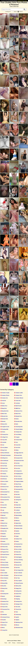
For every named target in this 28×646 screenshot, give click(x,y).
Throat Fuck (18, 609)
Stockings (4, 598)
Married (3, 515)
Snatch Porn (18, 593)
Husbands (18, 497)
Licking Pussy (5, 512)
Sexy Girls (4, 580)
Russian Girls (19, 564)
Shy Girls (4, 585)
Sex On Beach (5, 575)
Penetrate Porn (19, 544)
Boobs (17, 418)
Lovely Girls (18, 512)
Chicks (3, 431)
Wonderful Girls (19, 627)
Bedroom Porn (19, 411)
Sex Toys (18, 578)
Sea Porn (18, 567)
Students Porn (5, 601)
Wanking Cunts (19, 622)
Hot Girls (18, 494)
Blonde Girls (5, 416)
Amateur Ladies (19, 392)
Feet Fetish (4, 465)
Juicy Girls (4, 504)
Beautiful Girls (5, 411)
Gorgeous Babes (19, 481)
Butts (17, 424)
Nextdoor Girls (19, 528)
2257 (10, 642)
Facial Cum (4, 463)
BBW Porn (18, 408)
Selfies (3, 570)
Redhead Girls (5, 564)
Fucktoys (4, 473)
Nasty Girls (4, 525)
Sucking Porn (19, 601)
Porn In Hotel (19, 549)
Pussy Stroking (19, 559)
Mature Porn (5, 518)
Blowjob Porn (19, 416)
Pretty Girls (18, 551)
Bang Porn (4, 408)
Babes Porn (4, 405)
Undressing (18, 614)
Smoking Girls (5, 593)
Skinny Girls (18, 585)
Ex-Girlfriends (5, 460)
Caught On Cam (5, 426)
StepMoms (18, 596)
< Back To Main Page (14, 6)
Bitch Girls (4, 413)
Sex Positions (5, 578)
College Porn (5, 437)
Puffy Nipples (19, 557)
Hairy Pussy (18, 484)
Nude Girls (4, 531)
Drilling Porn (5, 457)
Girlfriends (4, 478)
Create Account (20, 0)
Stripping (18, 598)
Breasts (3, 421)
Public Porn (4, 557)
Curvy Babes (5, 447)
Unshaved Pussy (6, 617)
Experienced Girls (20, 460)
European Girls (19, 457)
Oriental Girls (5, 538)
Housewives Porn (6, 497)
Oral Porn (18, 533)
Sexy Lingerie (19, 580)
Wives (3, 627)
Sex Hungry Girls (19, 570)
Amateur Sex (5, 397)
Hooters (17, 491)
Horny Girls (4, 494)
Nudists (17, 531)
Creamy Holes (19, 439)
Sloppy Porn (18, 588)
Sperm (3, 596)
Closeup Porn (5, 434)
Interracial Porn (5, 499)
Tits (3, 611)
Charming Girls (19, 426)
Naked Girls (18, 523)
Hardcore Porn (5, 486)
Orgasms (4, 536)
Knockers (4, 507)
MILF (3, 520)
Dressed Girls (19, 455)
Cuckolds (4, 442)
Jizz (3, 502)
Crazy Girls (4, 439)
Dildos (17, 450)
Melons (17, 518)
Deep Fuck (4, 450)
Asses (3, 403)
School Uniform (5, 567)
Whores (17, 624)
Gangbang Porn (19, 473)
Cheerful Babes (19, 429)
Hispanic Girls (19, 486)
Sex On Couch (19, 575)
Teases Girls (5, 606)
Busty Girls (4, 424)
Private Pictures (5, 554)
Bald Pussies (19, 405)
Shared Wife (4, 583)
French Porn (5, 471)
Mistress (17, 520)
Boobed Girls (5, 418)
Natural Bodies (19, 525)
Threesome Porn (5, 609)
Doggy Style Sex (19, 452)
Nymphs (4, 533)
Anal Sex (4, 400)
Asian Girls (18, 400)
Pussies (4, 559)
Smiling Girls (19, 591)
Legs (3, 510)
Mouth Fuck (4, 523)
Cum (17, 442)
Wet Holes (4, 624)
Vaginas (17, 619)
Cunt (3, 444)
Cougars (17, 437)
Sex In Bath (4, 572)
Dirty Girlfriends (5, 452)
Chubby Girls (19, 431)
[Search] (14, 9)
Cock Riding (18, 434)
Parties (17, 541)
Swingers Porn (19, 604)
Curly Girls (18, 444)
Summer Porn (5, 604)
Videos (14, 11)
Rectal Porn (18, 562)
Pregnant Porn (5, 551)
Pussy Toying (5, 562)
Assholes (18, 403)
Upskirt (17, 617)
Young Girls (4, 630)
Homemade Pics (19, 489)
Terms (5, 642)
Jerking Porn (18, 499)
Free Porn (18, 468)
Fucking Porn (19, 471)
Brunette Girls (19, 421)
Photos (20, 11)
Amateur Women (19, 397)
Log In (25, 0)
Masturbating (19, 515)
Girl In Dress (18, 476)
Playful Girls (18, 546)
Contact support (20, 642)
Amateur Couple (5, 392)
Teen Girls (18, 606)
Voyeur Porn (5, 622)
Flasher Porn (5, 468)
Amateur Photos (5, 395)
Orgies (17, 536)
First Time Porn (19, 465)
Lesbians (18, 510)
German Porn (5, 476)
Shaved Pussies (19, 583)
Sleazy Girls (4, 588)
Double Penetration (6, 455)
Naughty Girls (5, 528)
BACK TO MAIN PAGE (14, 635)
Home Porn (4, 489)
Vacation (4, 619)
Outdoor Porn (19, 538)
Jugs (17, 502)
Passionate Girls (5, 544)
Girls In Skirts (5, 481)
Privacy (13, 642)
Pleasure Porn (5, 549)
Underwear (4, 614)
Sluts (3, 591)
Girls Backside (19, 478)
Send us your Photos (12, 640)
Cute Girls (18, 447)
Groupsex (4, 484)
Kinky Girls (18, 504)
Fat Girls (17, 463)
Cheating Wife (5, 429)
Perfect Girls (5, 546)
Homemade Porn (6, 491)
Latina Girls (18, 507)
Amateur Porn (19, 395)
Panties (3, 541)
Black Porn (18, 413)
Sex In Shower (19, 572)
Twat (17, 611)
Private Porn (18, 554)
